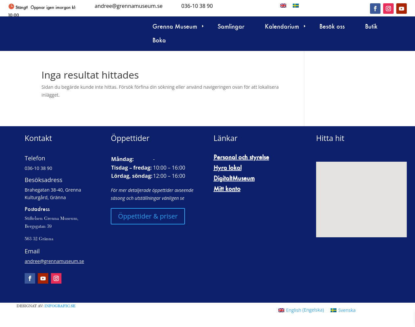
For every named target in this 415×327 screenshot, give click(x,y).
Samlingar (231, 27)
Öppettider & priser (148, 216)
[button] (402, 314)
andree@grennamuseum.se (129, 6)
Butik (371, 27)
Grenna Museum (174, 27)
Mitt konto (227, 189)
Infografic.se (59, 306)
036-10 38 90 (197, 6)
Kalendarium (282, 27)
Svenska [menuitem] (347, 310)
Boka (159, 41)
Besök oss (332, 27)
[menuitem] (283, 5)
